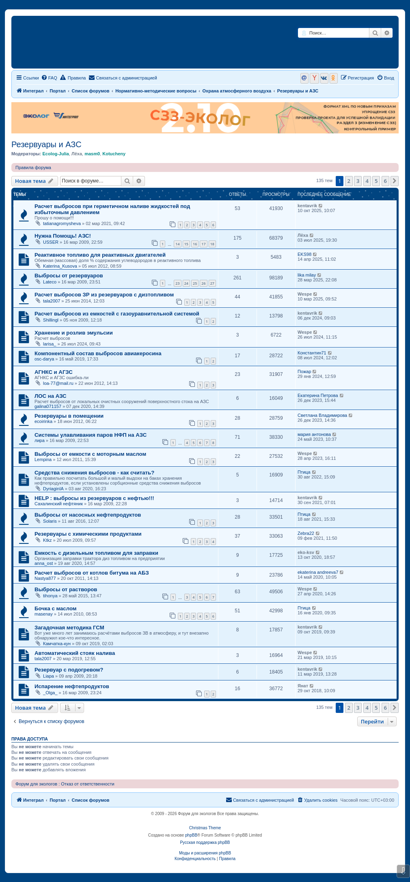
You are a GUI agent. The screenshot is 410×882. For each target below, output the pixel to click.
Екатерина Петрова (318, 395)
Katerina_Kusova (60, 266)
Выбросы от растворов (66, 589)
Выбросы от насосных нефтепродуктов (88, 515)
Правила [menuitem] (73, 77)
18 (212, 244)
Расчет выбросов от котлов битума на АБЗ (92, 573)
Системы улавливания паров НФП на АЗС (91, 435)
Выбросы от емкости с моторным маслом (90, 454)
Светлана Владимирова (322, 415)
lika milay (307, 275)
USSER (50, 242)
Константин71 (312, 352)
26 (203, 283)
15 (186, 244)
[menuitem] (49, 78)
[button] (395, 181)
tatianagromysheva (62, 223)
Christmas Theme (205, 828)
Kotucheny (113, 153)
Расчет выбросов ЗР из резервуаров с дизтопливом (104, 295)
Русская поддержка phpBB (205, 842)
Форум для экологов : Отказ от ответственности (64, 783)
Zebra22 (306, 533)
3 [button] (357, 181)
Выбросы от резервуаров (69, 276)
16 (195, 244)
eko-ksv (306, 552)
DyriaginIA (53, 488)
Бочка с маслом (56, 608)
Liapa (48, 676)
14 (177, 244)
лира (40, 440)
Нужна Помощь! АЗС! (63, 236)
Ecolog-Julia (55, 153)
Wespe (305, 294)
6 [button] (385, 181)
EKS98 (304, 254)
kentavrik (307, 205)
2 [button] (348, 181)
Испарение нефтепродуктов (72, 686)
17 (203, 244)
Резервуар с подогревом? (69, 670)
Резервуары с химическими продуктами (88, 534)
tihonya (50, 595)
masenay (44, 614)
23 (177, 283)
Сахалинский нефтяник (59, 503)
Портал (58, 90)
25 (195, 283)
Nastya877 (45, 578)
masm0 (92, 153)
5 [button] (376, 181)
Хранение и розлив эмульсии (74, 333)
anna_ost (44, 563)
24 (186, 283)
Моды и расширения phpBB (205, 853)
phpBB (191, 835)
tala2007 (51, 300)
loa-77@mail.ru (58, 383)
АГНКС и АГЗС (54, 372)
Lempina (43, 459)
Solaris (50, 521)
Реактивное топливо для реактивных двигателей (100, 255)
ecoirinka (43, 421)
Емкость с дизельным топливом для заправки (96, 553)
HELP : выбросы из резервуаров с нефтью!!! (94, 498)
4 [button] (367, 181)
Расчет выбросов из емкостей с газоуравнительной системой (117, 314)
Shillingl (50, 320)
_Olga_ (50, 692)
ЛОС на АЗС (51, 396)
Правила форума (33, 167)
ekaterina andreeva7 (318, 572)
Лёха (76, 153)
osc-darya (44, 358)
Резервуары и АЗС (46, 144)
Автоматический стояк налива (75, 653)
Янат (303, 685)
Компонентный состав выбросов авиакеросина (98, 353)
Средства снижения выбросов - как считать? (94, 473)
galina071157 (48, 406)
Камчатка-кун (57, 643)
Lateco (49, 281)
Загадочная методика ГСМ (69, 627)
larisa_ (49, 343)
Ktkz (47, 540)
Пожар (304, 371)
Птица (304, 472)
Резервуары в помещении (69, 416)
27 (212, 283)
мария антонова (314, 434)
